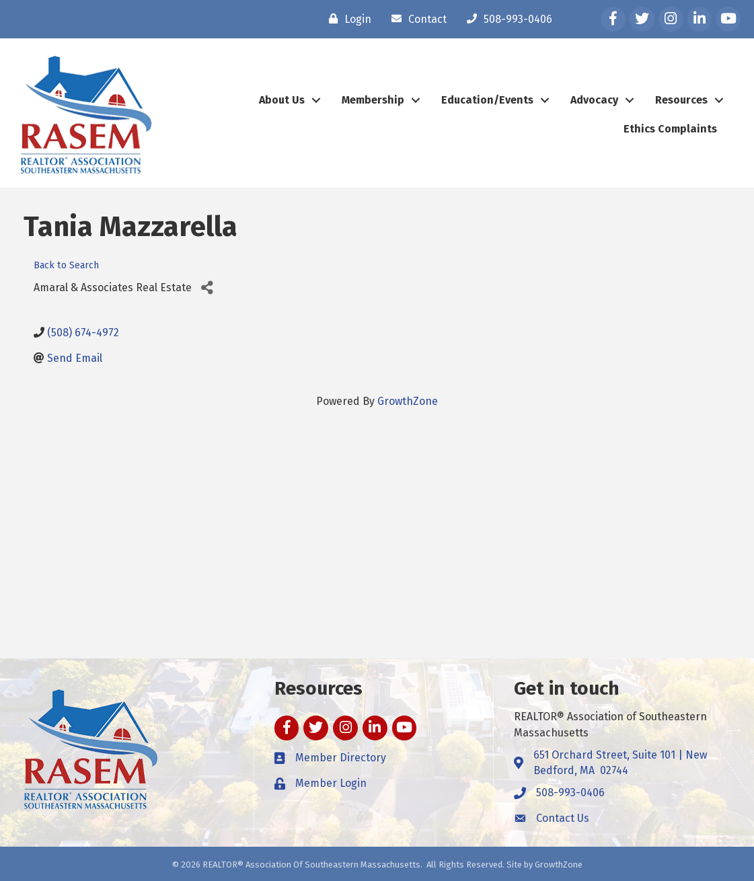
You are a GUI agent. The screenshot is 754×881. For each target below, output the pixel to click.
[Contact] (416, 19)
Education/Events (487, 99)
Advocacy (594, 99)
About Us (282, 99)
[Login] (346, 19)
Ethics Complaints (670, 128)
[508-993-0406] (506, 19)
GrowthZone (407, 401)
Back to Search (66, 265)
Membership (373, 99)
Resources (681, 99)
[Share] (207, 288)
